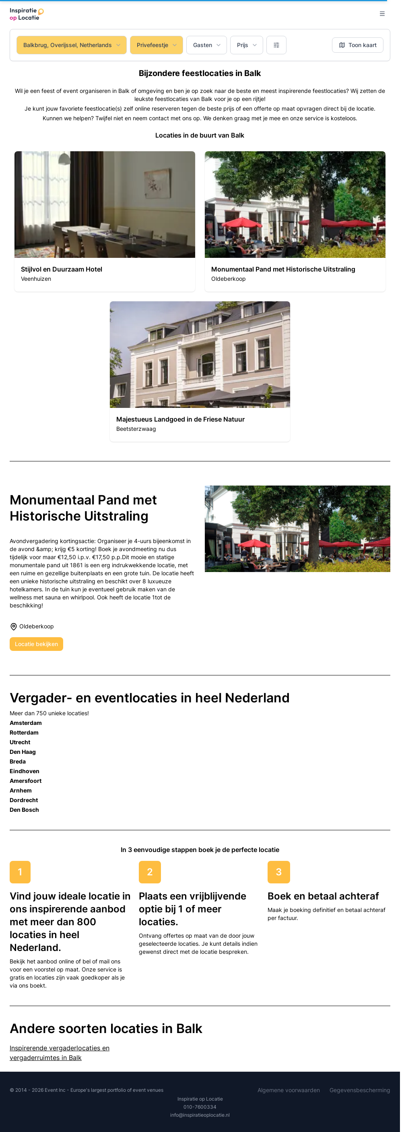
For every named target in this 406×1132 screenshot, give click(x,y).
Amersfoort (25, 780)
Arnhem (21, 790)
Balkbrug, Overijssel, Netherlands (72, 44)
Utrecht (20, 742)
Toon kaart (358, 44)
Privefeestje (157, 44)
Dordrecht (24, 800)
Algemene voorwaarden (289, 1090)
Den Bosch (24, 809)
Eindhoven (24, 771)
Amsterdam (26, 722)
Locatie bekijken (36, 643)
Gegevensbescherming (360, 1090)
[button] (105, 221)
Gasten (207, 44)
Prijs (247, 44)
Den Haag (23, 751)
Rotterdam (24, 732)
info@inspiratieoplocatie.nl (200, 1115)
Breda (18, 761)
